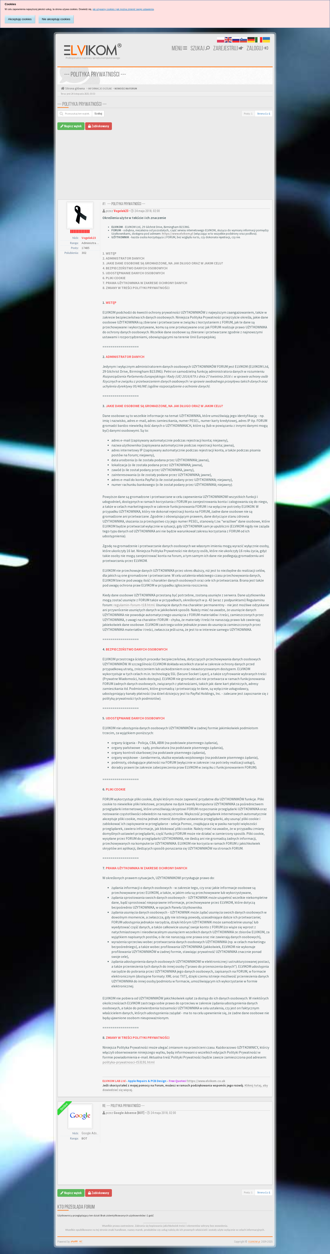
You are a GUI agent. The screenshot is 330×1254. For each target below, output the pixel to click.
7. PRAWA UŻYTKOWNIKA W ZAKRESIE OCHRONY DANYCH (144, 283)
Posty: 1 (248, 113)
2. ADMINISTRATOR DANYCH (123, 258)
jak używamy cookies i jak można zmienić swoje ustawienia (123, 9)
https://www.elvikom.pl (177, 234)
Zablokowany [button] (98, 126)
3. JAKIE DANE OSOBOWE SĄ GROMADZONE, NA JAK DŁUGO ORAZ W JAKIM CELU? (162, 263)
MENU (179, 49)
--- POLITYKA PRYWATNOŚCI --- (81, 104)
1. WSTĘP (109, 253)
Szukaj (200, 49)
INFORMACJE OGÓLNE (100, 88)
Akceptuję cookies (20, 19)
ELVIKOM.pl (254, 1241)
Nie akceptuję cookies (56, 19)
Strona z (263, 113)
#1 (103, 204)
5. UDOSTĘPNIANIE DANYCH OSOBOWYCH (133, 273)
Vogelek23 (89, 238)
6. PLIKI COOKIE (114, 278)
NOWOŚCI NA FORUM (125, 88)
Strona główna (75, 88)
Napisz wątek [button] (71, 126)
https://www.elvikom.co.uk (206, 1081)
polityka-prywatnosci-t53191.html (128, 1062)
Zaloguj (257, 49)
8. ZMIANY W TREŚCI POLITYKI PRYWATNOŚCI (135, 288)
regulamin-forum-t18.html (133, 605)
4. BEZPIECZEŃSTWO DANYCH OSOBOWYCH (134, 268)
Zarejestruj (228, 49)
